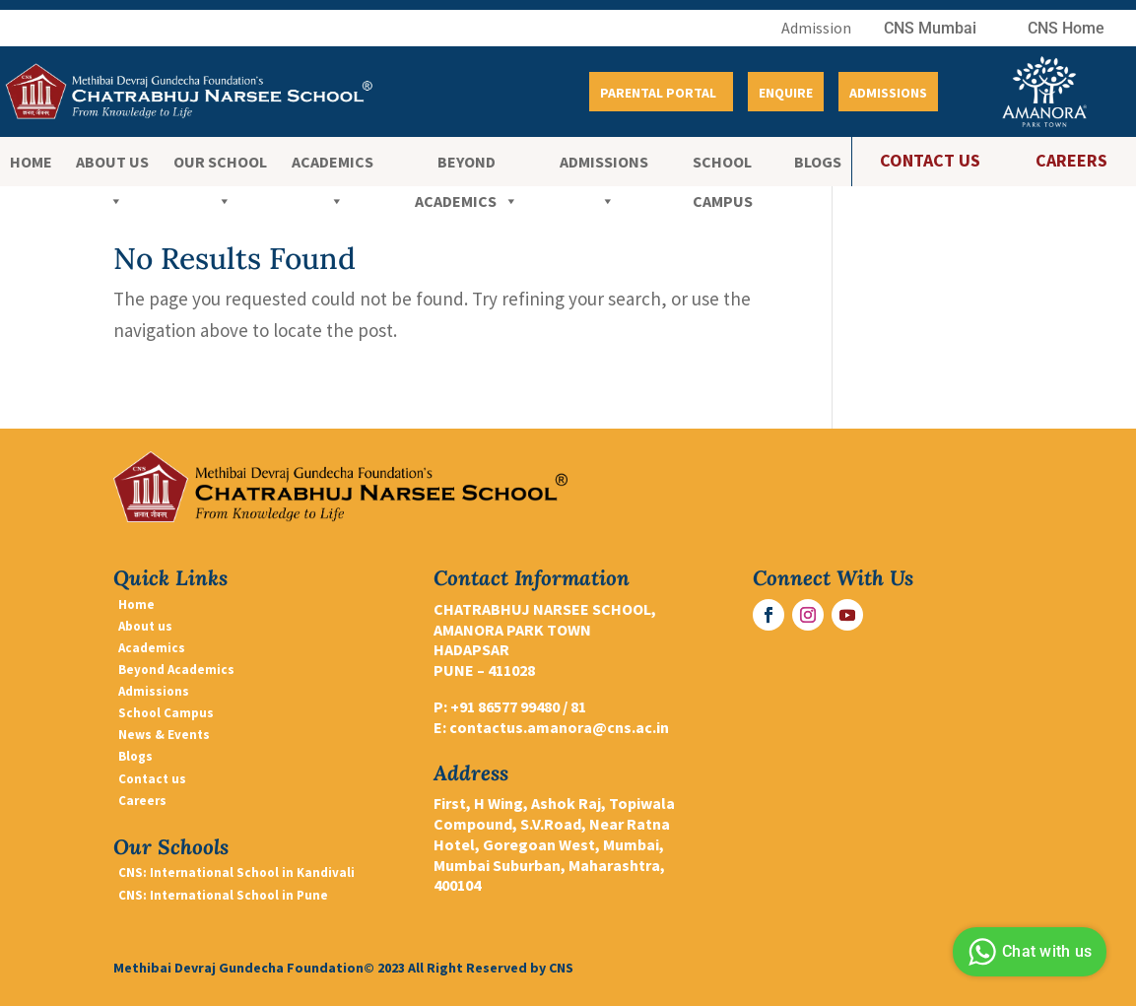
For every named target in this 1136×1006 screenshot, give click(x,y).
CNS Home (1066, 28)
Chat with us (1027, 952)
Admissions (888, 92)
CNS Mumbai (930, 28)
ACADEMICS (332, 166)
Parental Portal (658, 92)
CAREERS (1071, 160)
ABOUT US (112, 166)
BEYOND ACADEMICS (466, 166)
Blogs (817, 161)
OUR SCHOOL (220, 166)
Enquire (786, 92)
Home (31, 161)
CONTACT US (930, 160)
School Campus (723, 166)
